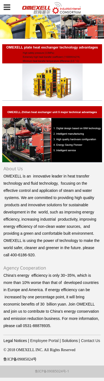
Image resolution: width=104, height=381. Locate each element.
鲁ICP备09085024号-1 (52, 371)
